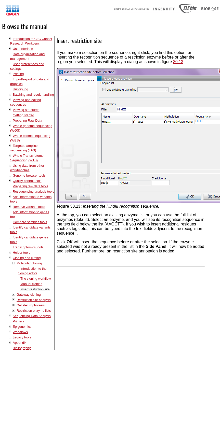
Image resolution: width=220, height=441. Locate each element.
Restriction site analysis (34, 300)
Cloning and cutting (27, 258)
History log (20, 89)
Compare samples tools (30, 222)
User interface (23, 49)
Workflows (20, 332)
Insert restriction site (35, 289)
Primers (18, 321)
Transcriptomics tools (28, 247)
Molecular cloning (29, 263)
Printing (18, 74)
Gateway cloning (29, 294)
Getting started (23, 115)
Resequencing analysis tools (33, 191)
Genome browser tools (29, 175)
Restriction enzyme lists (34, 310)
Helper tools (21, 252)
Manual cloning (31, 284)
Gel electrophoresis (31, 305)
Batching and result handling (33, 94)
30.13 (178, 62)
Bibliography (22, 348)
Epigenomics (22, 327)
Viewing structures (26, 110)
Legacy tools (22, 337)
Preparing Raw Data (27, 120)
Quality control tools (27, 181)
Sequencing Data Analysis (32, 316)
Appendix (19, 343)
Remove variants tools (29, 207)
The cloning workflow (35, 278)
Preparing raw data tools (30, 186)
